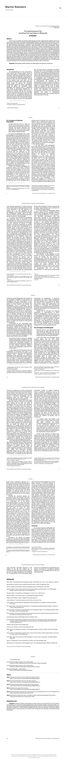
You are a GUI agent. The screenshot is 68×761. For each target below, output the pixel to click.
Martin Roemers (15, 7)
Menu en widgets (60, 8)
